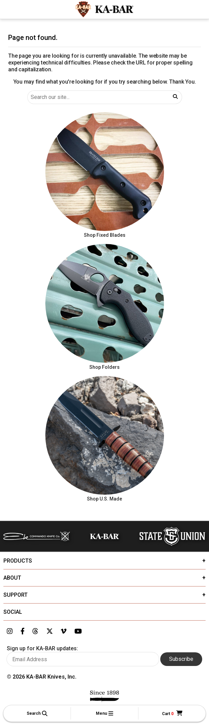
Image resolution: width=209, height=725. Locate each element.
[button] (37, 713)
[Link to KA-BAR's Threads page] (35, 631)
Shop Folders (104, 367)
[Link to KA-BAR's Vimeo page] (63, 631)
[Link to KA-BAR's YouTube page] (78, 631)
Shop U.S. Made (104, 499)
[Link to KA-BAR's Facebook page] (22, 631)
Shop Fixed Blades (104, 235)
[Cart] (172, 713)
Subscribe (181, 659)
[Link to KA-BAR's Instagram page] (10, 631)
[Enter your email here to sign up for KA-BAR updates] (83, 659)
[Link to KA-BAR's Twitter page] (49, 631)
